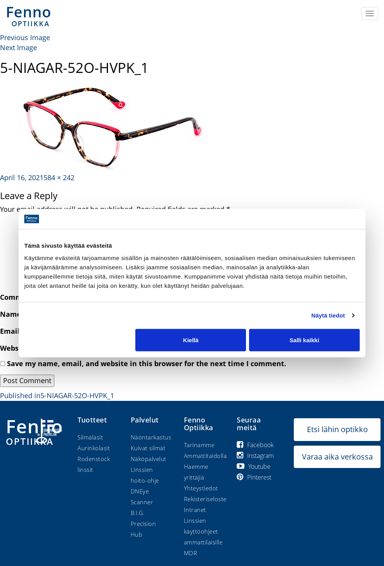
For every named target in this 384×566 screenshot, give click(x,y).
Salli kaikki (304, 339)
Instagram (255, 455)
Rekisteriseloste (205, 499)
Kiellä (191, 339)
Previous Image (25, 37)
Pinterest (254, 477)
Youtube (254, 466)
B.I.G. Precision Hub (143, 523)
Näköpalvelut (149, 459)
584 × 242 (59, 177)
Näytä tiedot (328, 315)
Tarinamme (199, 445)
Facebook (255, 445)
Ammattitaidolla (205, 456)
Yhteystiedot (201, 488)
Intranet (195, 510)
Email (12, 331)
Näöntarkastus (151, 437)
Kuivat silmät (148, 448)
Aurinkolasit (93, 448)
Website (14, 348)
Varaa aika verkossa (337, 456)
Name (13, 314)
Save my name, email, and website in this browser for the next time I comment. (146, 363)
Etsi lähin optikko (337, 429)
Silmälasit (90, 437)
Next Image (18, 47)
